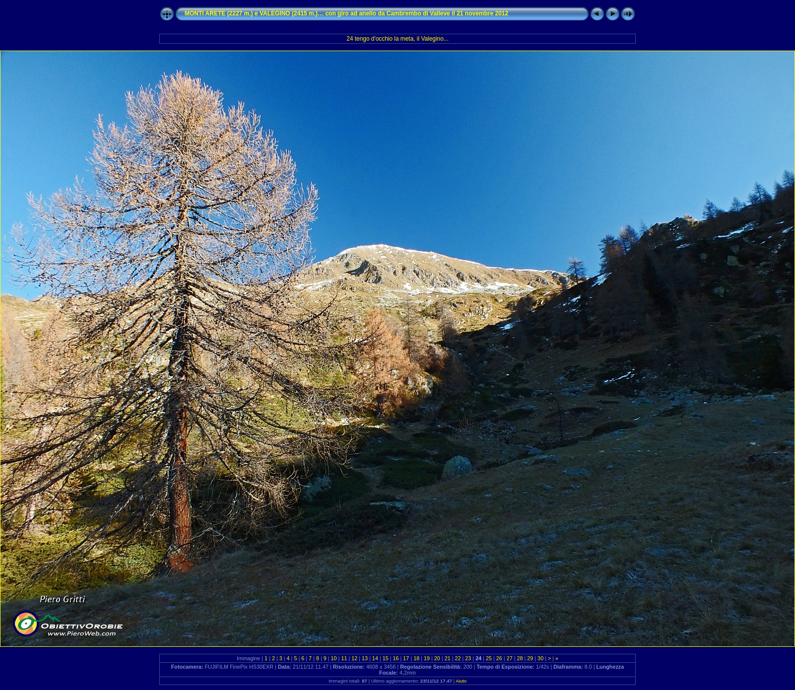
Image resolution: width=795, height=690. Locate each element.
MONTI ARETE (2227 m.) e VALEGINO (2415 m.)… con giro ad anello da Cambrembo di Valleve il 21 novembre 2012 (346, 13)
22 (458, 658)
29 (530, 658)
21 (447, 658)
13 (364, 658)
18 (416, 658)
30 (540, 658)
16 (396, 658)
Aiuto (461, 681)
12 (354, 658)
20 (437, 658)
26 (499, 658)
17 (405, 658)
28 (519, 658)
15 (385, 658)
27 (509, 658)
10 (334, 658)
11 (343, 658)
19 (426, 658)
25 (488, 658)
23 (468, 658)
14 (375, 658)
